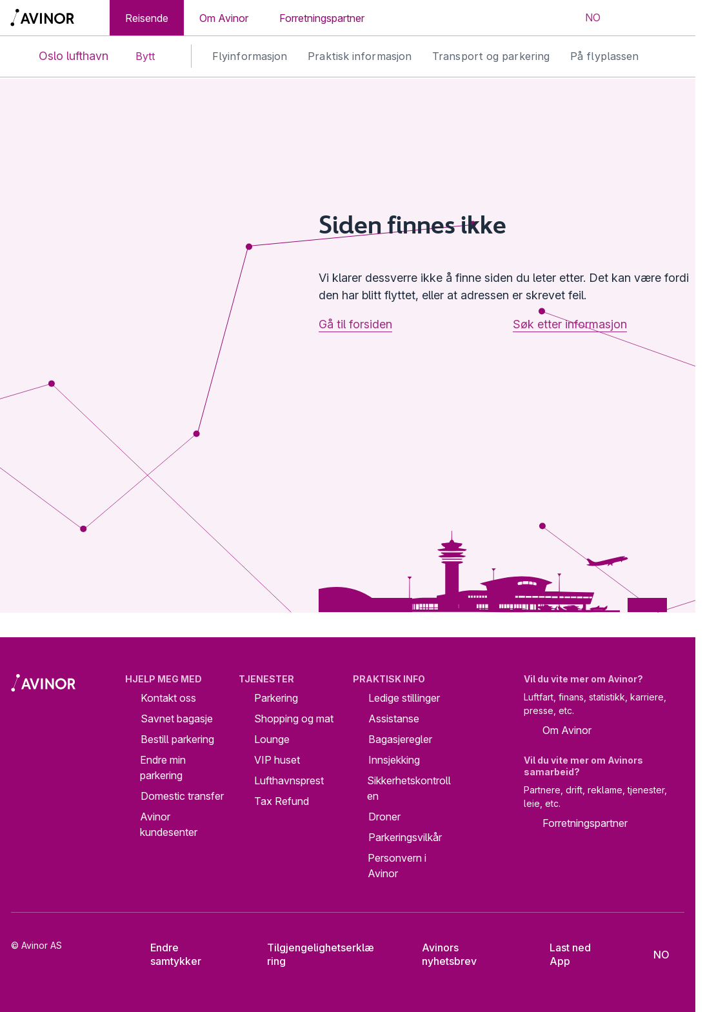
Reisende (146, 18)
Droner (384, 816)
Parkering (276, 697)
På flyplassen (604, 56)
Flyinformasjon (249, 56)
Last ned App (561, 954)
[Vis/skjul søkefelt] (632, 18)
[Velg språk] (584, 18)
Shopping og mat (293, 718)
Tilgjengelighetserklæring (311, 954)
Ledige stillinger (404, 697)
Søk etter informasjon (570, 324)
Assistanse (393, 718)
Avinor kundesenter (168, 824)
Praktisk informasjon (360, 56)
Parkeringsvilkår (405, 837)
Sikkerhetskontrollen (409, 788)
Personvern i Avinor (397, 865)
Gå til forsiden (355, 324)
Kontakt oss (168, 697)
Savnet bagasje (177, 718)
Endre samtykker (168, 954)
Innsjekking (394, 759)
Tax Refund (281, 801)
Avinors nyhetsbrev (440, 954)
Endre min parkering (163, 767)
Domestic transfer (182, 795)
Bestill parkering (177, 739)
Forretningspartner (321, 18)
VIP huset (277, 759)
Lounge (272, 739)
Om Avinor (223, 18)
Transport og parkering (491, 56)
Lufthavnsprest (289, 780)
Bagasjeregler (400, 739)
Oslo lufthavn (62, 56)
